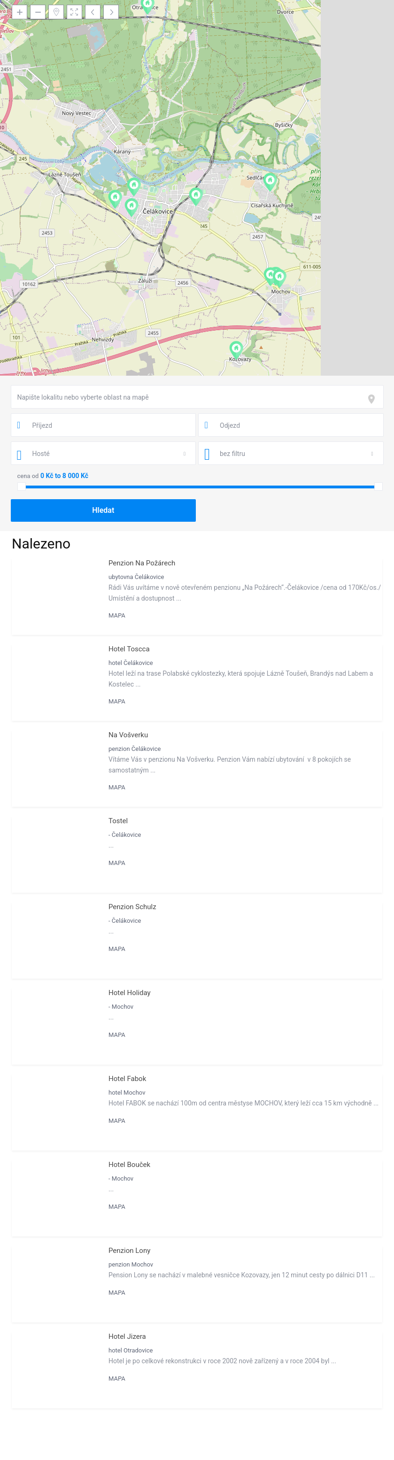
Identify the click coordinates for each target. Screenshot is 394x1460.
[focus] (373, 399)
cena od (28, 475)
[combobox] (197, 397)
